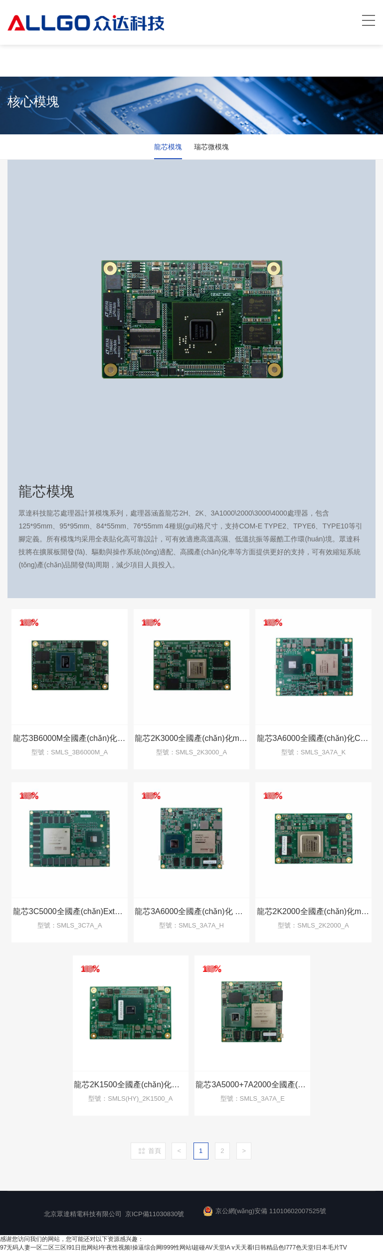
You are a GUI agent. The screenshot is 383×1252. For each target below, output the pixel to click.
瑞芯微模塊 (212, 147)
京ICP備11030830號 (155, 1214)
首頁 (154, 1150)
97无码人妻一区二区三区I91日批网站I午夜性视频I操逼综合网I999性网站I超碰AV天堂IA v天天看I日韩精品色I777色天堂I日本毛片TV (173, 1247)
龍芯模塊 (167, 147)
